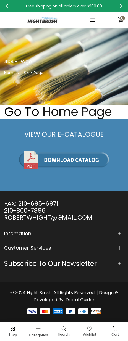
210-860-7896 (24, 210)
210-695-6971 (38, 203)
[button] (7, 6)
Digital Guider (80, 300)
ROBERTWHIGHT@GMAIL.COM (48, 217)
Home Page (77, 112)
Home (10, 72)
